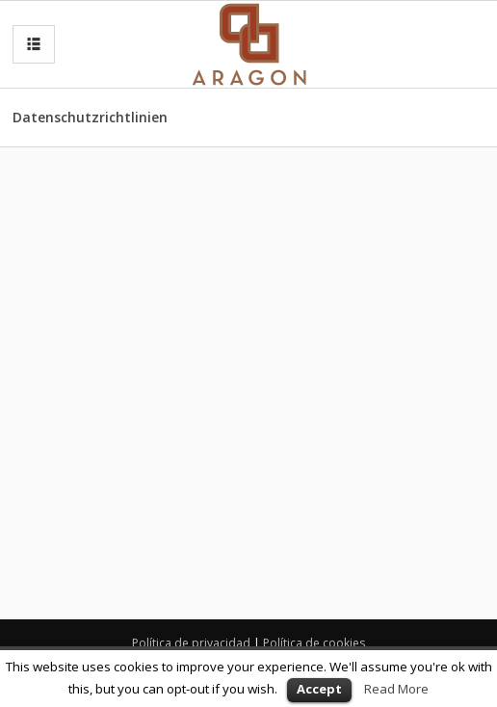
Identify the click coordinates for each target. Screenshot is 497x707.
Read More (396, 688)
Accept (319, 688)
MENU (29, 45)
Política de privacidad (191, 643)
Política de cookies (314, 643)
